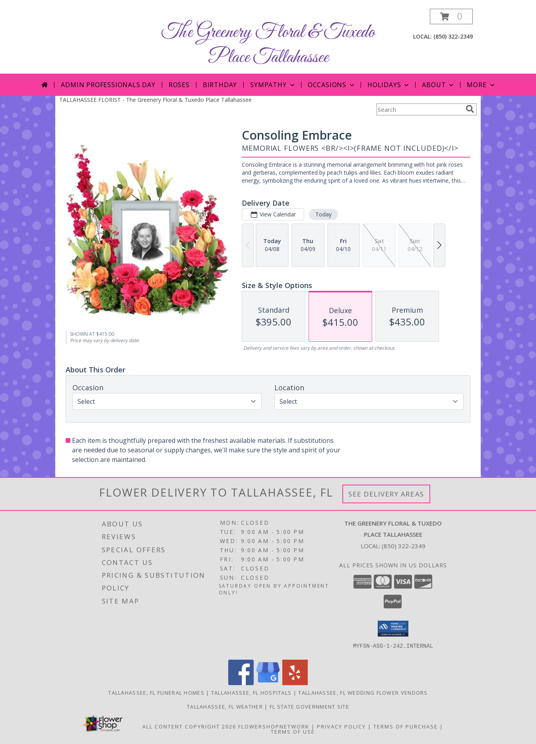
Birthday (220, 84)
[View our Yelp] (295, 683)
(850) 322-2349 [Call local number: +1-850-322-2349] (453, 36)
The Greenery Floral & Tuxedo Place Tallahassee (268, 45)
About (438, 84)
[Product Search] (419, 109)
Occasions (332, 84)
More (481, 84)
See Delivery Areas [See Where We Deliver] (386, 494)
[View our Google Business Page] (268, 683)
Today (323, 214)
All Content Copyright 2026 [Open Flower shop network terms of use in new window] (189, 726)
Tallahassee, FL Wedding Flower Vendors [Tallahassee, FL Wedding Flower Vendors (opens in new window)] (362, 692)
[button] (451, 16)
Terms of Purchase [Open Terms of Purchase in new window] (405, 726)
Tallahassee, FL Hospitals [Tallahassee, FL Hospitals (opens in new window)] (251, 692)
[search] (470, 109)
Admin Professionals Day (108, 84)
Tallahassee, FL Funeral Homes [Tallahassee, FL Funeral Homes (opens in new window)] (156, 692)
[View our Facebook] (241, 683)
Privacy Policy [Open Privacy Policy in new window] (341, 726)
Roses (179, 84)
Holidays (388, 84)
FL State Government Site (309, 706)
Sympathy (273, 84)
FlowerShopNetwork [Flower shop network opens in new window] (273, 726)
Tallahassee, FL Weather (225, 706)
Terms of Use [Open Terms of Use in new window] (293, 731)
